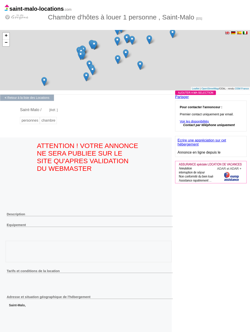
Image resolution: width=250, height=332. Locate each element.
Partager (182, 97)
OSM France (242, 88)
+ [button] (6, 36)
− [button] (6, 43)
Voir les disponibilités (194, 121)
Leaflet (195, 88)
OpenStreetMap (210, 88)
